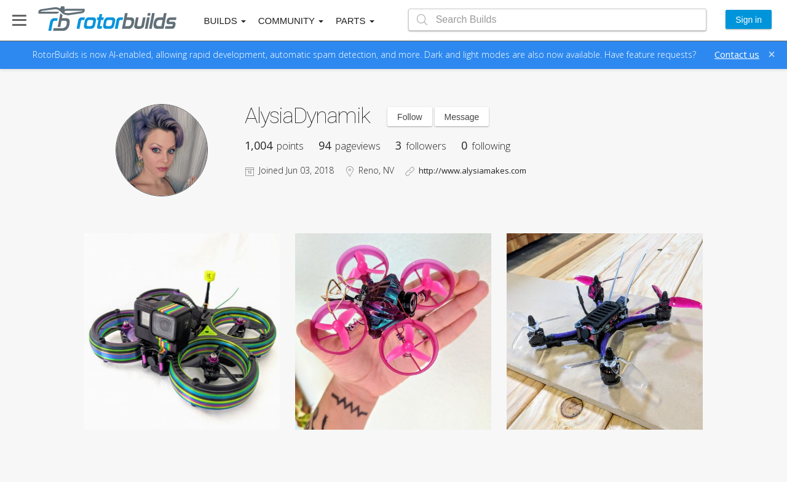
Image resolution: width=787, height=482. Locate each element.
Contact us (736, 54)
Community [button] (290, 20)
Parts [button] (355, 20)
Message (462, 117)
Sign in (748, 20)
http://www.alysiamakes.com (472, 170)
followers (420, 146)
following (485, 146)
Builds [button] (225, 20)
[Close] (771, 54)
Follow (409, 117)
